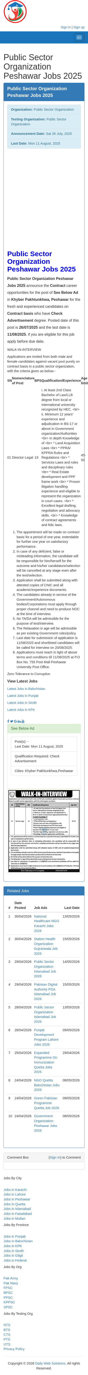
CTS (7, 1334)
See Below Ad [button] (22, 728)
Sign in (66, 27)
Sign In (55, 1157)
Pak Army (11, 1278)
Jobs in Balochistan (18, 1241)
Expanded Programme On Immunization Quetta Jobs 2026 (45, 1062)
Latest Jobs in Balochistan (26, 689)
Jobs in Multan (14, 1218)
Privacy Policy (14, 1349)
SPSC (8, 1307)
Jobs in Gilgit (13, 1255)
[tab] (44, 728)
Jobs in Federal (15, 1260)
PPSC (8, 1297)
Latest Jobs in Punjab (23, 696)
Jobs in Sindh (14, 1251)
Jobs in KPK (13, 1246)
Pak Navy (11, 1283)
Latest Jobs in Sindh (22, 703)
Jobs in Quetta (14, 1204)
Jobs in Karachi (15, 1190)
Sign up (79, 27)
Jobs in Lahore (15, 1194)
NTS (7, 1325)
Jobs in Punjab (15, 1236)
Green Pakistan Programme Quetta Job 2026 (46, 1103)
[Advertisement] (44, 196)
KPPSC (9, 1302)
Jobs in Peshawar (17, 1199)
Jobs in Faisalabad (18, 1214)
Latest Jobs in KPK (21, 710)
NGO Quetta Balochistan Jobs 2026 (47, 1085)
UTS (7, 1344)
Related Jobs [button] (18, 891)
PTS (7, 1339)
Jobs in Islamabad (17, 1209)
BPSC (8, 1293)
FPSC (8, 1288)
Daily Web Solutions (50, 1363)
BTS (7, 1330)
